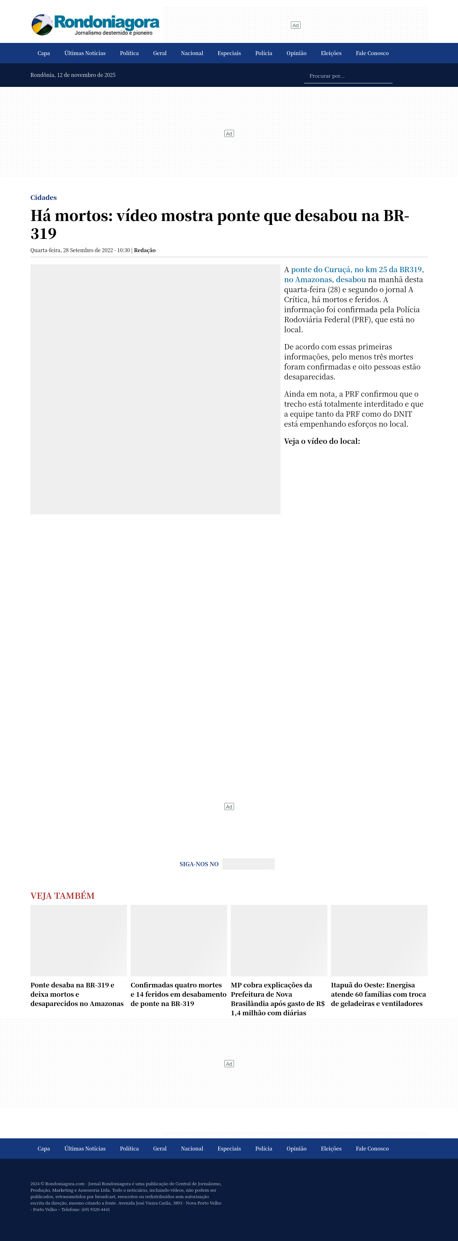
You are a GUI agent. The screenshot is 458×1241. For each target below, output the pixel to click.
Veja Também (62, 895)
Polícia (263, 53)
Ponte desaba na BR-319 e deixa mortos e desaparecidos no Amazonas (77, 994)
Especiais (229, 53)
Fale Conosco (372, 53)
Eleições (331, 53)
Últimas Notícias (85, 53)
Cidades (43, 197)
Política (129, 53)
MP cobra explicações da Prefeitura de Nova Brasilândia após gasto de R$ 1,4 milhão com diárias (278, 998)
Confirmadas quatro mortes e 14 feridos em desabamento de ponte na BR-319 (178, 994)
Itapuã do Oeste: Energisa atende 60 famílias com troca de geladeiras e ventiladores (378, 994)
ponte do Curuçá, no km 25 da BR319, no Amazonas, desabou (354, 274)
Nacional (192, 53)
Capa (44, 53)
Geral (160, 53)
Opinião (297, 53)
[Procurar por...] (348, 75)
